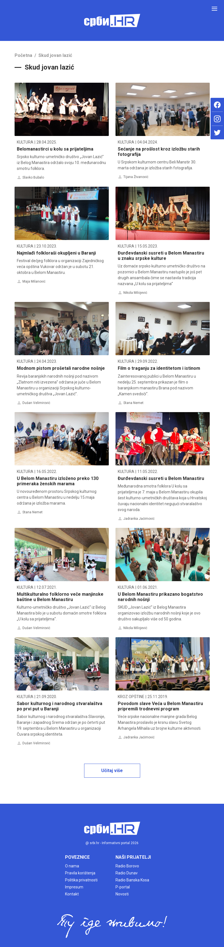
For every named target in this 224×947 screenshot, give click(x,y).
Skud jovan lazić (55, 55)
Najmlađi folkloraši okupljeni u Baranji (56, 253)
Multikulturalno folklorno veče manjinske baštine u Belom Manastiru (60, 597)
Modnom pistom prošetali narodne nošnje (61, 368)
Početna (23, 55)
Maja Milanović (33, 281)
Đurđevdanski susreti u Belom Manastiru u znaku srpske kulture (161, 255)
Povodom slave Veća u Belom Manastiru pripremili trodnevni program (160, 706)
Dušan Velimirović (36, 403)
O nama (72, 866)
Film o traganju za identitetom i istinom (159, 368)
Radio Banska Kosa (132, 880)
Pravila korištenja (80, 873)
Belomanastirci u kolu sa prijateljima (55, 149)
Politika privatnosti (81, 880)
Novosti (122, 894)
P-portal (123, 887)
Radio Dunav (127, 873)
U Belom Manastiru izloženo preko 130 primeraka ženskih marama (57, 481)
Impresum (74, 887)
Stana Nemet (133, 403)
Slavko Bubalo (33, 177)
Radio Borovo (127, 866)
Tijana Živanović (135, 177)
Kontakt (72, 894)
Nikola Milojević (135, 293)
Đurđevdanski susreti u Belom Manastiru (161, 478)
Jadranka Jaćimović (138, 519)
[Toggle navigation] (214, 9)
